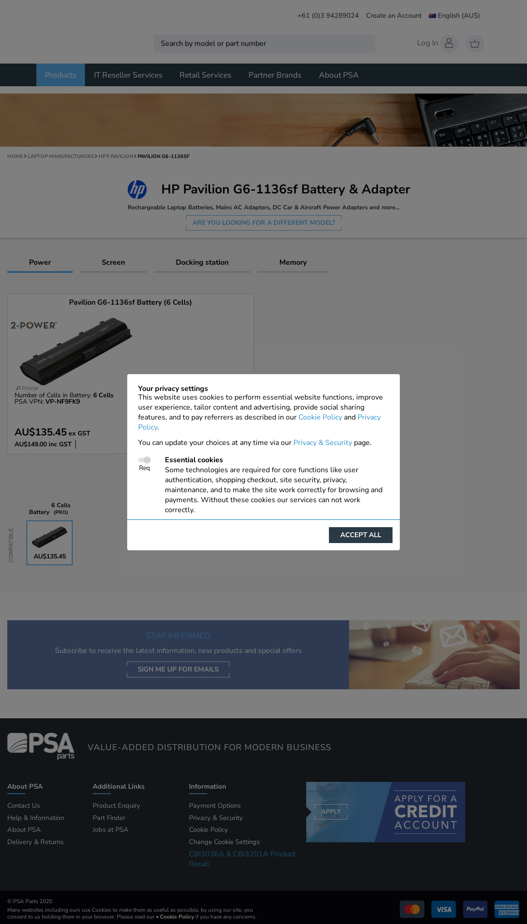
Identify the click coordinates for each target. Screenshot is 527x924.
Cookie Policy (320, 417)
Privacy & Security (322, 443)
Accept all (360, 534)
